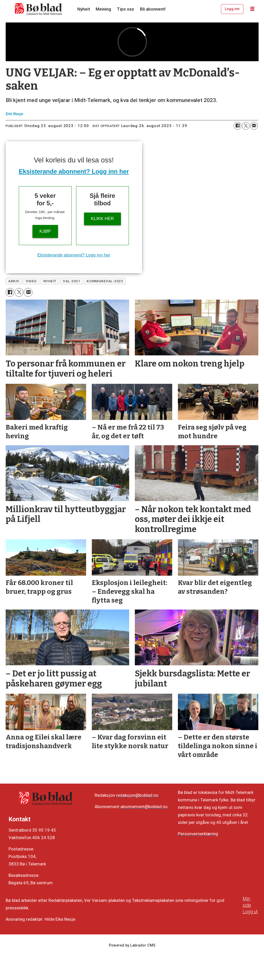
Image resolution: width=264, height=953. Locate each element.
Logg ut (250, 911)
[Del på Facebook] (237, 126)
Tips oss (125, 9)
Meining (103, 9)
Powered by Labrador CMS (132, 945)
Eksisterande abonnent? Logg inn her (74, 171)
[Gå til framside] (38, 9)
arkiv (13, 281)
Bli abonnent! (153, 9)
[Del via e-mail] (254, 126)
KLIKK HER (102, 218)
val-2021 (71, 281)
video (31, 281)
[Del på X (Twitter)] (246, 126)
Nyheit (83, 9)
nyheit (49, 281)
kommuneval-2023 (105, 281)
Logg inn (232, 9)
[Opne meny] (252, 9)
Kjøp (45, 231)
